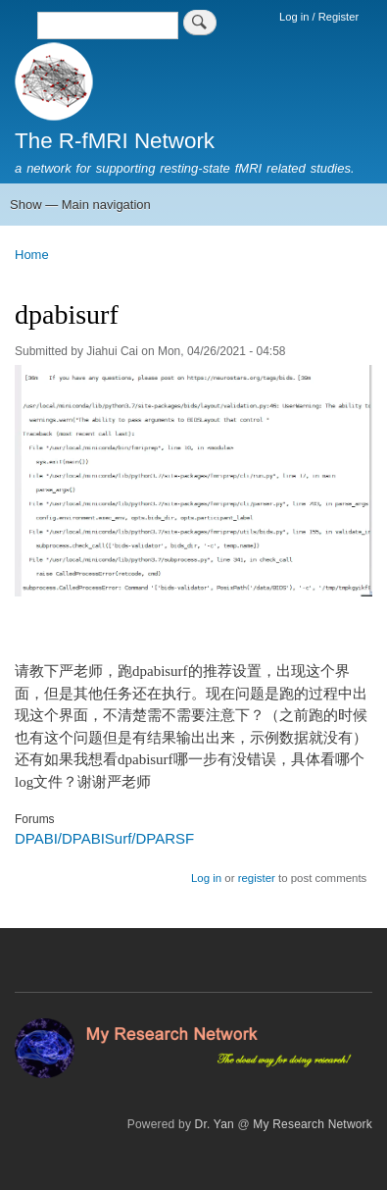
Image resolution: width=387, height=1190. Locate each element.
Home (32, 254)
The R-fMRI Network (115, 141)
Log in (206, 878)
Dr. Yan (214, 1124)
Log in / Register (319, 17)
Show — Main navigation (80, 204)
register (256, 878)
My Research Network (312, 1124)
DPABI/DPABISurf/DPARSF (104, 838)
